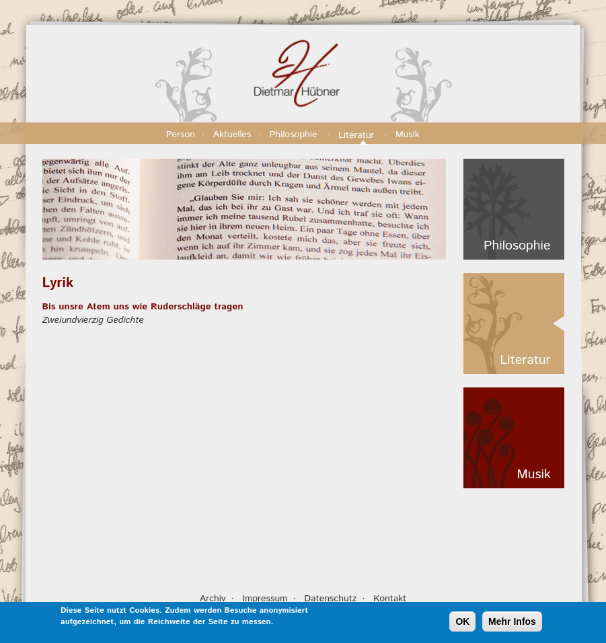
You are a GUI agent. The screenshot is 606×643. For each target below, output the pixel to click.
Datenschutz (330, 598)
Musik (408, 134)
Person (180, 134)
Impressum (264, 598)
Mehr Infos (512, 623)
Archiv (213, 598)
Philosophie (294, 134)
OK (462, 623)
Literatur (357, 135)
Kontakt (389, 598)
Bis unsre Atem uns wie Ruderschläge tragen (142, 306)
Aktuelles (232, 134)
